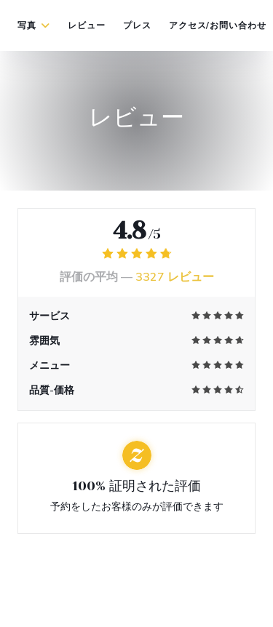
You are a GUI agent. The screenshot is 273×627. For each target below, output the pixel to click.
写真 (33, 25)
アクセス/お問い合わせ (218, 25)
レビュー (87, 25)
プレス (137, 25)
